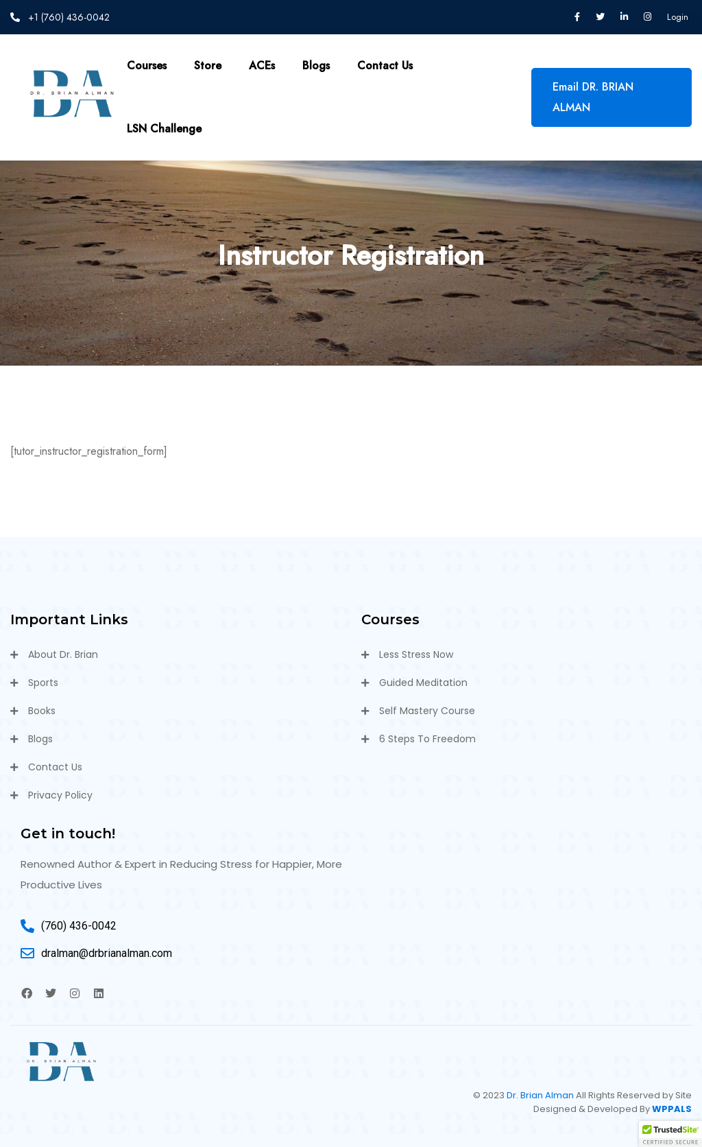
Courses (147, 65)
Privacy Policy (60, 795)
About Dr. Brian (63, 654)
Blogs (316, 65)
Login (677, 16)
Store (207, 65)
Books (42, 711)
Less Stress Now (416, 654)
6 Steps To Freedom (427, 739)
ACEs (262, 65)
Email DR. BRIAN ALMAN (593, 97)
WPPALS (672, 1108)
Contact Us (385, 65)
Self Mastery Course (427, 711)
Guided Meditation (423, 682)
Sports (43, 682)
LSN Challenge (164, 129)
